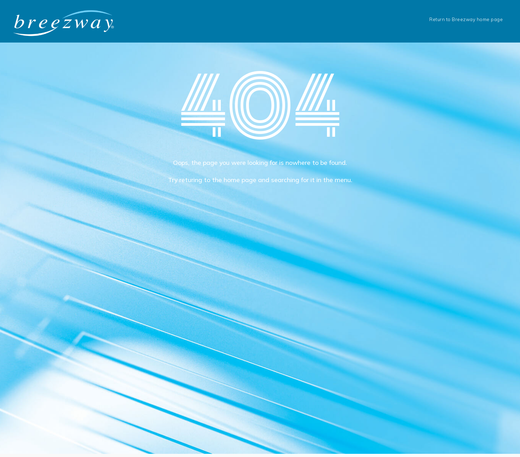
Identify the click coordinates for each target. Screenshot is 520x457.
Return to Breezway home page (466, 19)
